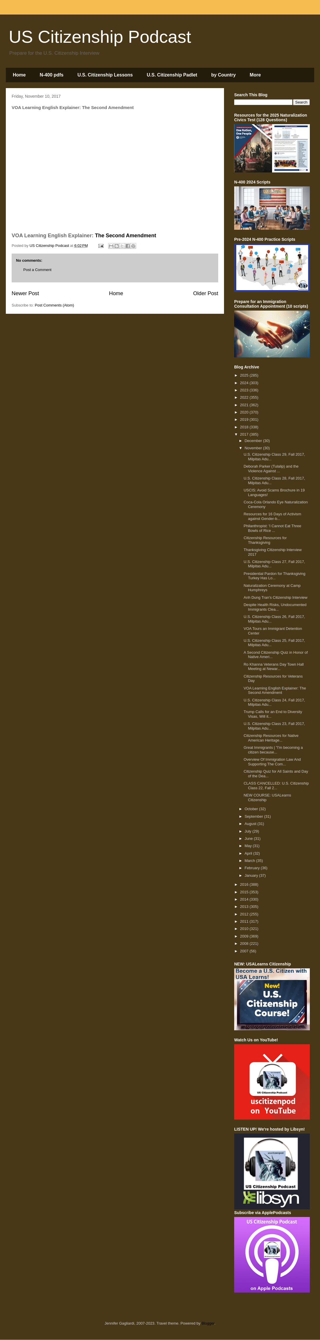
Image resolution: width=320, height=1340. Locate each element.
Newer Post (25, 293)
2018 (245, 427)
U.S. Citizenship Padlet (172, 74)
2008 (245, 943)
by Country (223, 74)
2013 (245, 906)
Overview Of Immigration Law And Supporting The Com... (272, 761)
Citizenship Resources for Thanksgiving (265, 540)
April (249, 853)
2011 (245, 921)
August (251, 824)
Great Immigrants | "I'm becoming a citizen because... (273, 749)
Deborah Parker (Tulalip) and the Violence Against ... (270, 468)
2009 (245, 936)
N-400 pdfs (51, 74)
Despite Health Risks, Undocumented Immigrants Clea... (274, 607)
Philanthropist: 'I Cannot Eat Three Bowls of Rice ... (272, 528)
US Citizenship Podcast (100, 37)
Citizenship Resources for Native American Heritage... (270, 737)
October (252, 809)
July (249, 831)
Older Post (205, 293)
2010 (245, 928)
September (254, 816)
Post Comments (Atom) (54, 305)
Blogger (208, 1323)
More (255, 74)
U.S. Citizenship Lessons (105, 74)
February (253, 868)
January (252, 875)
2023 (245, 390)
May (249, 846)
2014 (245, 899)
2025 (245, 375)
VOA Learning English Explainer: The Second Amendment (274, 690)
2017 (245, 434)
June (249, 838)
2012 (245, 914)
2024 (245, 383)
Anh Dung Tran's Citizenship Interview (275, 597)
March (250, 860)
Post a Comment (37, 270)
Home (19, 74)
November (254, 448)
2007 (245, 951)
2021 (245, 405)
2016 (245, 884)
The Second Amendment (125, 235)
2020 (245, 412)
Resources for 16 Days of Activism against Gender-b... (272, 516)
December (254, 441)
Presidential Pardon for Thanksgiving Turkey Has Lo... (274, 575)
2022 (245, 397)
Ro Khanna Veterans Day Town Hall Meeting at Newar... (273, 666)
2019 (245, 419)
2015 (245, 892)
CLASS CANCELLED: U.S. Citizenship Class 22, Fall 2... (276, 785)
